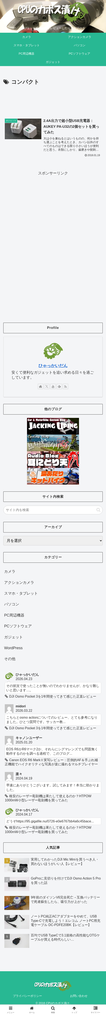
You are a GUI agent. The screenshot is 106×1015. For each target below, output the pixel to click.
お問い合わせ (79, 996)
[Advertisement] (53, 99)
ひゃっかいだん (53, 365)
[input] (53, 510)
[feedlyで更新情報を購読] (59, 386)
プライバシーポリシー (27, 996)
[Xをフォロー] (46, 386)
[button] (98, 510)
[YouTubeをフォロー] (53, 386)
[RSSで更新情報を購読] (65, 386)
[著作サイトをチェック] (40, 386)
